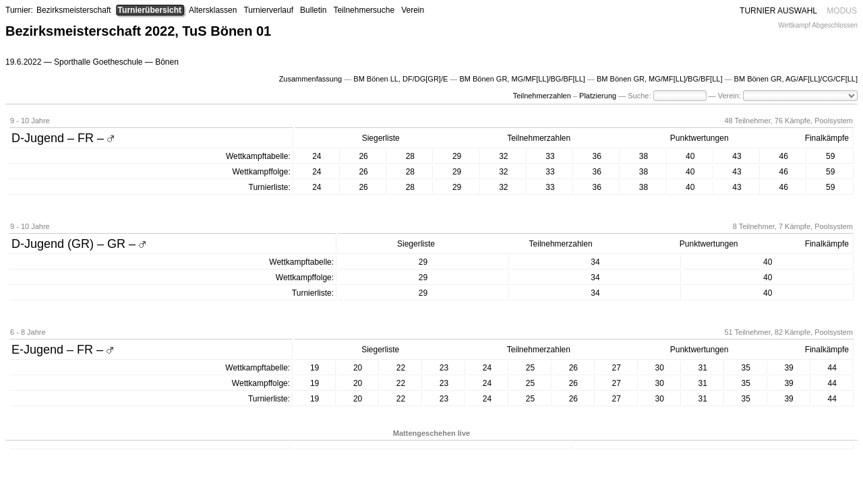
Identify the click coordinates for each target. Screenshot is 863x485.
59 (830, 156)
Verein (412, 10)
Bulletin (313, 10)
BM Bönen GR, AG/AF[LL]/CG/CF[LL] (796, 79)
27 (616, 368)
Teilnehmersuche (363, 10)
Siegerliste (381, 138)
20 (357, 368)
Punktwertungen (699, 138)
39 (788, 368)
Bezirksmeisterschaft (73, 10)
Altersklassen (213, 10)
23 (444, 368)
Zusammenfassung (311, 79)
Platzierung (597, 96)
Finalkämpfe (827, 138)
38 (643, 156)
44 (832, 368)
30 (659, 368)
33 (549, 156)
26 (363, 156)
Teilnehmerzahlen (542, 96)
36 (597, 156)
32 (503, 156)
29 (456, 156)
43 (736, 156)
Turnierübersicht (149, 10)
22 (400, 368)
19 (314, 368)
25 (530, 368)
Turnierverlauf (268, 10)
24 (316, 156)
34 (595, 262)
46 (783, 156)
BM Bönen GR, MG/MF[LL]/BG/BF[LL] (522, 79)
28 (410, 156)
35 (745, 368)
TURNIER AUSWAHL (778, 10)
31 (702, 368)
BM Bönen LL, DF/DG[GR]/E (400, 79)
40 (690, 156)
